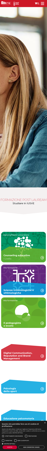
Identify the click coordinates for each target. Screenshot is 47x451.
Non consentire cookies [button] (31, 447)
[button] (23, 444)
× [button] (45, 423)
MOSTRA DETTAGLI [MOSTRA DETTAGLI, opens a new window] (18, 433)
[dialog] (23, 436)
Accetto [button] (9, 447)
